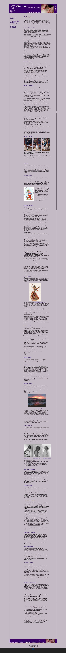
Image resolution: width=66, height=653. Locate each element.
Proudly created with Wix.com (40, 648)
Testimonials (13, 25)
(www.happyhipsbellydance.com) (39, 302)
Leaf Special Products (16, 23)
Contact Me (13, 27)
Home (12, 18)
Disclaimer (13, 26)
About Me (13, 22)
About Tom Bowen (15, 21)
